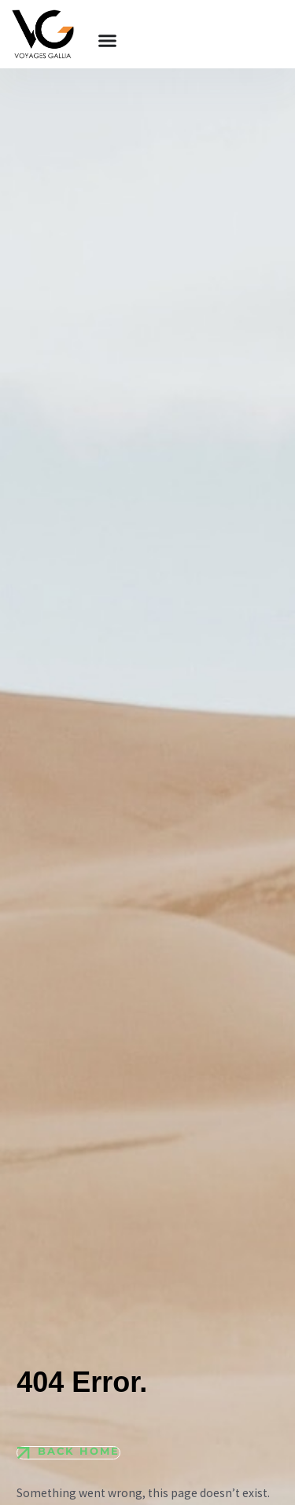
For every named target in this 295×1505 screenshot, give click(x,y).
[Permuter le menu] (107, 40)
